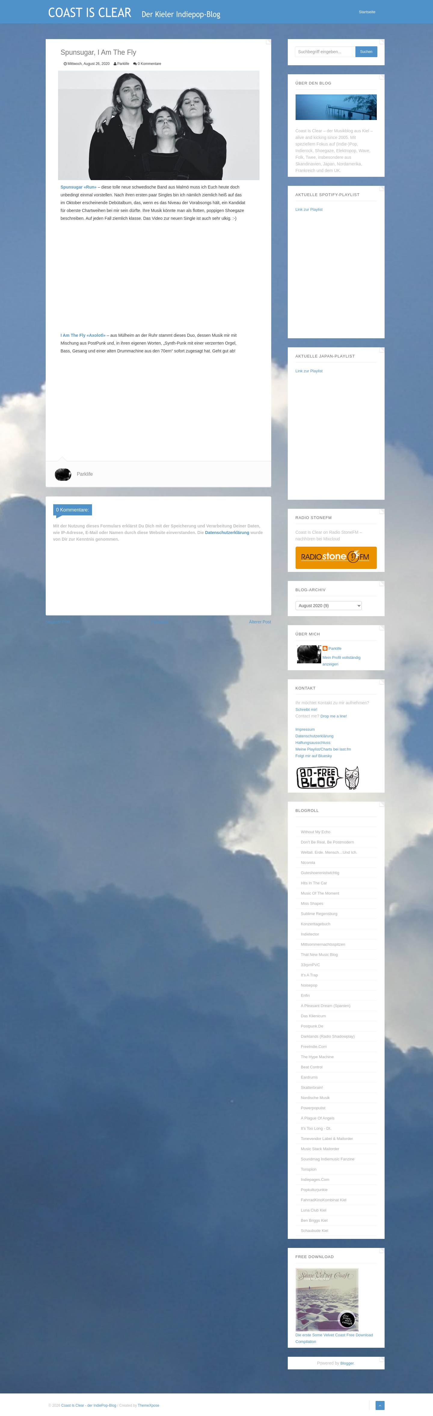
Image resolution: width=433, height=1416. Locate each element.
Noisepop (309, 985)
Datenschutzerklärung (227, 532)
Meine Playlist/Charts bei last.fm (323, 749)
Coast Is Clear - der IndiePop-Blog (89, 1405)
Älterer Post (260, 621)
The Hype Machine (317, 1057)
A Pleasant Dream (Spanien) (326, 1005)
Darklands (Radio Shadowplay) (328, 1036)
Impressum (305, 729)
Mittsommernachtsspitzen (323, 944)
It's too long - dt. (316, 1128)
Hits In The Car (314, 883)
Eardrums (309, 1077)
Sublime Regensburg (319, 913)
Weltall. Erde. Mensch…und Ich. (329, 852)
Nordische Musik (315, 1097)
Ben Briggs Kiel (314, 1220)
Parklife (85, 474)
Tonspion (309, 1169)
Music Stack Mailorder (320, 1149)
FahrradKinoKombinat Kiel (324, 1200)
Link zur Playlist (309, 209)
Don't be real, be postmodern (327, 842)
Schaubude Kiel (314, 1230)
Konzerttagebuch (315, 924)
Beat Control (312, 1067)
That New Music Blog (319, 954)
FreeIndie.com (314, 1046)
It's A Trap (309, 975)
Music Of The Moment (320, 893)
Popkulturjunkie (314, 1189)
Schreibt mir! (307, 709)
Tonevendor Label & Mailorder (327, 1138)
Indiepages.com (315, 1179)
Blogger (347, 1363)
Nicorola (308, 862)
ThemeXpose (148, 1405)
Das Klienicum (313, 1016)
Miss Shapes (312, 903)
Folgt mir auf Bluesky (314, 756)
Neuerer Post (58, 621)
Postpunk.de (312, 1026)
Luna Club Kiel (314, 1210)
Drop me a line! (334, 716)
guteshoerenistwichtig (320, 873)
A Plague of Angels (318, 1118)
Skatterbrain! (312, 1087)
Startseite (367, 12)
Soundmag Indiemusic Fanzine (328, 1159)
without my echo (315, 832)
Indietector (310, 934)
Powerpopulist (313, 1108)
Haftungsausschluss (313, 742)
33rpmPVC (310, 965)
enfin (305, 995)
